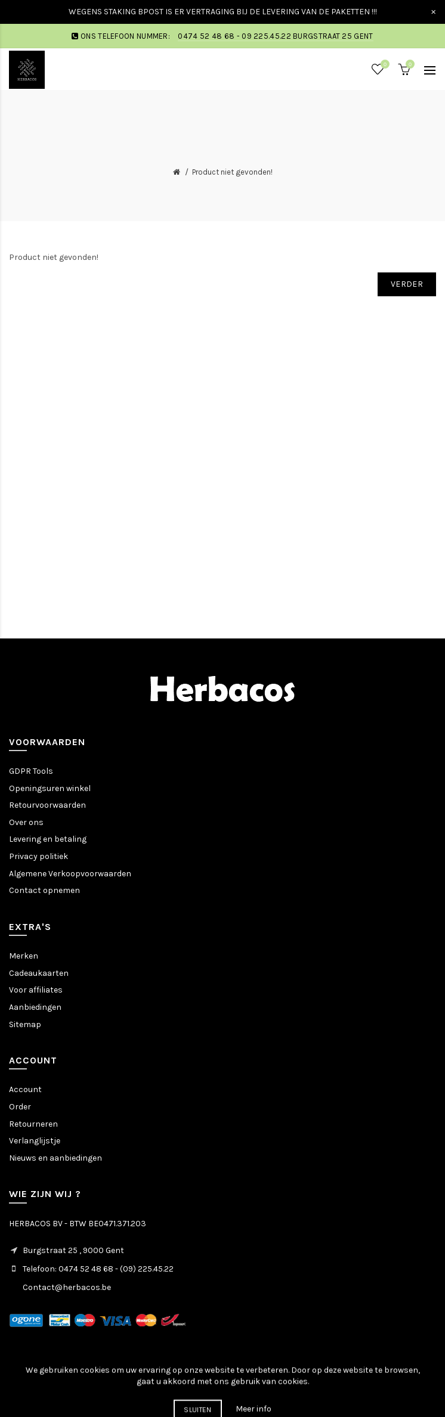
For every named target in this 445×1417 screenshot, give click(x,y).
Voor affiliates (36, 990)
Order (20, 1107)
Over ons (26, 822)
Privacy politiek (38, 856)
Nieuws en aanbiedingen (55, 1158)
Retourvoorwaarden (47, 805)
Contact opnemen (44, 890)
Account (25, 1089)
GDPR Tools (31, 771)
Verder (407, 284)
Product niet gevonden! (232, 172)
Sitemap (25, 1024)
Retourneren (33, 1124)
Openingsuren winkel (50, 788)
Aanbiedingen (35, 1007)
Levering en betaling (47, 839)
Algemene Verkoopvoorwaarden (70, 874)
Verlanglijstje (34, 1141)
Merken (23, 956)
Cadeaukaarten (39, 973)
